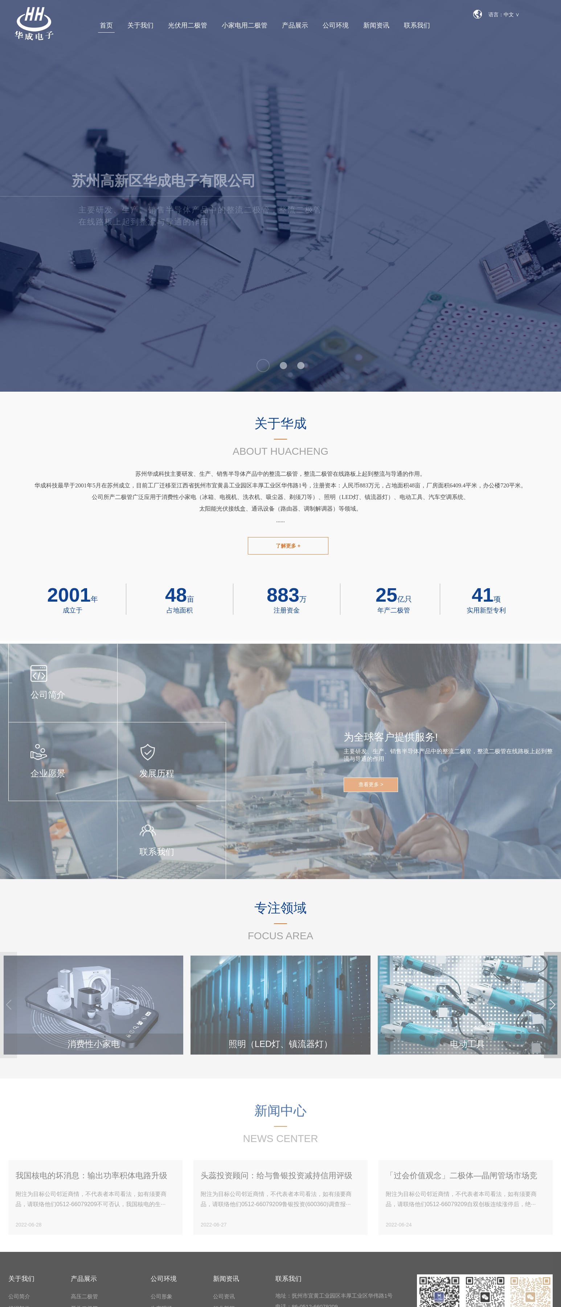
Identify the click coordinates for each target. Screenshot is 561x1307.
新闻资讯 (376, 25)
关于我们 (140, 25)
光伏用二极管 (187, 25)
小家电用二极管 (244, 25)
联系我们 (417, 25)
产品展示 (295, 25)
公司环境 (336, 25)
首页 (106, 25)
